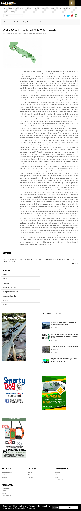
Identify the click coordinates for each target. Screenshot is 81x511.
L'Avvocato (5, 474)
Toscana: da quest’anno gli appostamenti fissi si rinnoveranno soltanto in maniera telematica (64, 348)
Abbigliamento (6, 488)
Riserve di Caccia (59, 479)
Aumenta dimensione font (49, 33)
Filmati (6, 12)
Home (5, 22)
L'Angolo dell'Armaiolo (49, 9)
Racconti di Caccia (66, 9)
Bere (56, 474)
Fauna (30, 472)
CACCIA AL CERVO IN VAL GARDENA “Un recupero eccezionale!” (63, 323)
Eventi (13, 12)
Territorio (30, 477)
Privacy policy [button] (32, 508)
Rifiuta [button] (55, 507)
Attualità (19, 9)
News (6, 9)
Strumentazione (6, 496)
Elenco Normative (7, 472)
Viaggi (56, 477)
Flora (29, 474)
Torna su (75, 263)
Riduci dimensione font (47, 33)
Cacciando (32, 33)
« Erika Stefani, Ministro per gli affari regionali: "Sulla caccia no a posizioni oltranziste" (42, 259)
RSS (72, 3)
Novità (11, 9)
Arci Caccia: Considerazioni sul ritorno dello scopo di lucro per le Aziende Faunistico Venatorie (64, 359)
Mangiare (57, 472)
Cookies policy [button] (20, 508)
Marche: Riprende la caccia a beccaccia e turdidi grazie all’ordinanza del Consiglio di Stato (64, 336)
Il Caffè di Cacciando (32, 9)
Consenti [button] (69, 507)
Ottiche (4, 493)
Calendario (5, 477)
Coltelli (4, 490)
